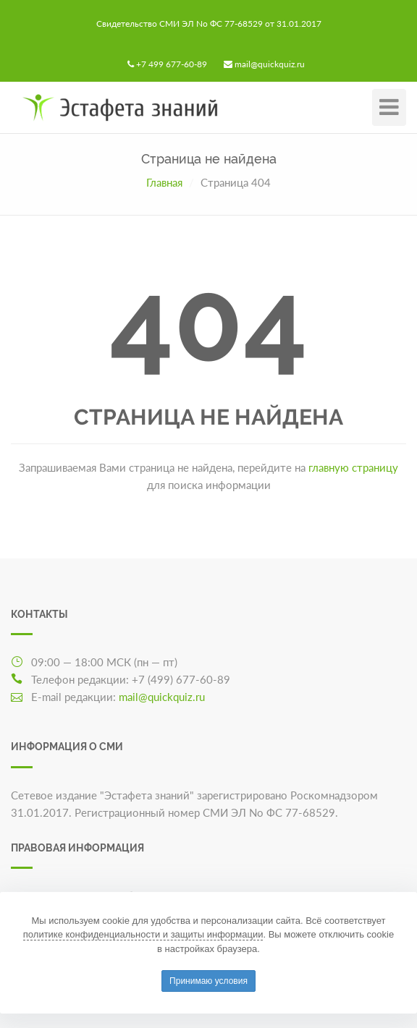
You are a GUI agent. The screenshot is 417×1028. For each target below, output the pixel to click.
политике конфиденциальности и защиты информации (143, 934)
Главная (164, 182)
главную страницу (353, 467)
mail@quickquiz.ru (270, 64)
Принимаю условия (208, 981)
